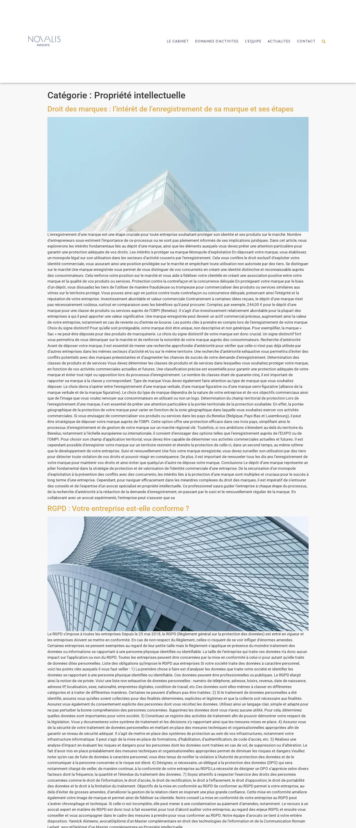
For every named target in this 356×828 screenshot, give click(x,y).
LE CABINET (178, 41)
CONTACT (306, 41)
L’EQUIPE (253, 41)
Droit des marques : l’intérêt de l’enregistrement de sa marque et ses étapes (170, 109)
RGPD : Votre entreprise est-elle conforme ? (118, 508)
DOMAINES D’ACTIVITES (216, 41)
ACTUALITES (279, 41)
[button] (324, 41)
